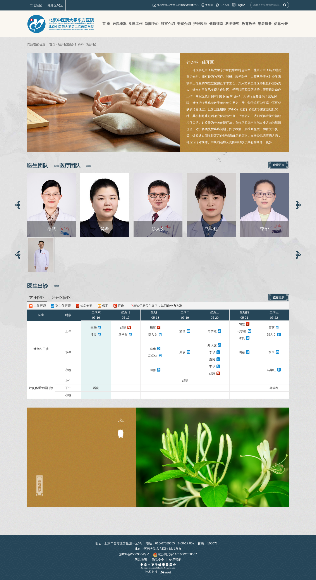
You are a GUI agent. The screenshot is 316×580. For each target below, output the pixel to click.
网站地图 (141, 559)
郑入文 (152, 334)
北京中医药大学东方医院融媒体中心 (178, 5)
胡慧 (123, 327)
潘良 (94, 334)
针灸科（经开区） (202, 62)
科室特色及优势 (121, 427)
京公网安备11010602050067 (175, 554)
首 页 (106, 24)
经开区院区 (55, 5)
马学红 (123, 334)
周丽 (271, 327)
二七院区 (36, 5)
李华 (94, 327)
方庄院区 (37, 297)
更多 (269, 142)
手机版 (209, 5)
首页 (52, 44)
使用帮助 (175, 559)
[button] (18, 205)
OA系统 (224, 5)
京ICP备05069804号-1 (134, 554)
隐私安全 (158, 559)
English (241, 5)
